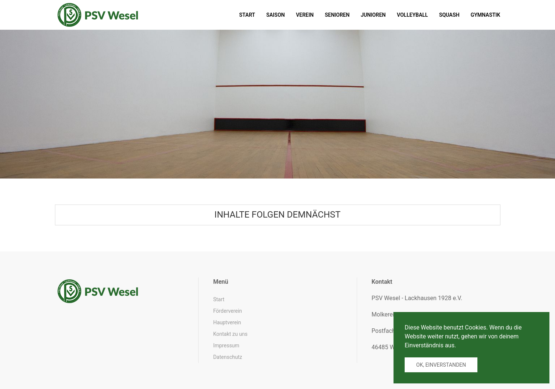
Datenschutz (227, 357)
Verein (305, 15)
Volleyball (412, 15)
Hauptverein (227, 322)
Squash (449, 15)
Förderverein (227, 311)
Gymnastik (485, 15)
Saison (275, 15)
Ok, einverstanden (441, 365)
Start (247, 15)
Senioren (337, 15)
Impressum (226, 345)
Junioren (373, 15)
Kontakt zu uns (230, 334)
